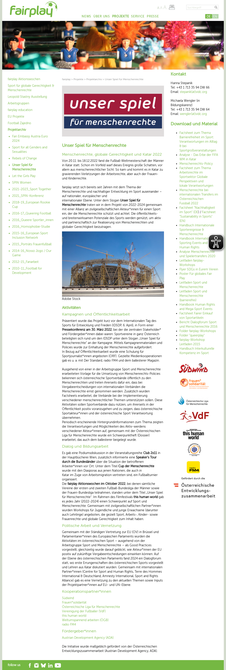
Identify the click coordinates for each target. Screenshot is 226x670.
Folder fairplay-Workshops (197, 331)
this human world (74, 615)
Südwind (68, 598)
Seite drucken (172, 7)
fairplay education (20, 110)
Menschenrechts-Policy (196, 163)
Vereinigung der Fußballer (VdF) (84, 611)
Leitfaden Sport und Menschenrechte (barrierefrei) (193, 296)
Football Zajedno (19, 123)
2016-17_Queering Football (31, 213)
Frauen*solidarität (74, 602)
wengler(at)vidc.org (193, 114)
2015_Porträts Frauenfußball (31, 244)
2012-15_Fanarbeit (25, 262)
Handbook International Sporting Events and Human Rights (196, 243)
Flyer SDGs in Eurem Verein (198, 269)
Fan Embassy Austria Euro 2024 (30, 138)
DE (209, 16)
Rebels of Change (24, 158)
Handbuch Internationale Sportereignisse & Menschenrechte (196, 230)
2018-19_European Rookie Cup (31, 205)
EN (215, 16)
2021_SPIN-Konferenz (28, 195)
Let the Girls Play (24, 176)
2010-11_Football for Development (27, 271)
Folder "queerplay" (192, 335)
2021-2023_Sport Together (31, 189)
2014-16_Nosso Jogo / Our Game (31, 253)
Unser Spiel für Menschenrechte (24, 167)
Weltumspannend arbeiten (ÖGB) (85, 620)
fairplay (66, 79)
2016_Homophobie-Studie (31, 226)
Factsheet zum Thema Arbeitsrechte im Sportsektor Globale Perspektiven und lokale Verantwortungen (196, 176)
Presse (153, 16)
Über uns (101, 16)
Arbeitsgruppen (18, 103)
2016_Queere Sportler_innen (32, 220)
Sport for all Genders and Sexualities (29, 149)
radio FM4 (69, 624)
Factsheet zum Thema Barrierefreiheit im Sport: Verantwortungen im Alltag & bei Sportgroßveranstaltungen (198, 141)
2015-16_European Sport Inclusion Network (30, 235)
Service (138, 16)
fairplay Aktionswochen (24, 79)
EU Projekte (16, 116)
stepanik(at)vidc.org (193, 92)
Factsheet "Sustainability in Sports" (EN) (197, 216)
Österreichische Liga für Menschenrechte (91, 607)
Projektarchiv (17, 129)
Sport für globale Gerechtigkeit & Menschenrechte (31, 88)
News (86, 16)
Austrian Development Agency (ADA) (88, 637)
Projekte (120, 16)
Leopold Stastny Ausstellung (27, 96)
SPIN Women (21, 182)
